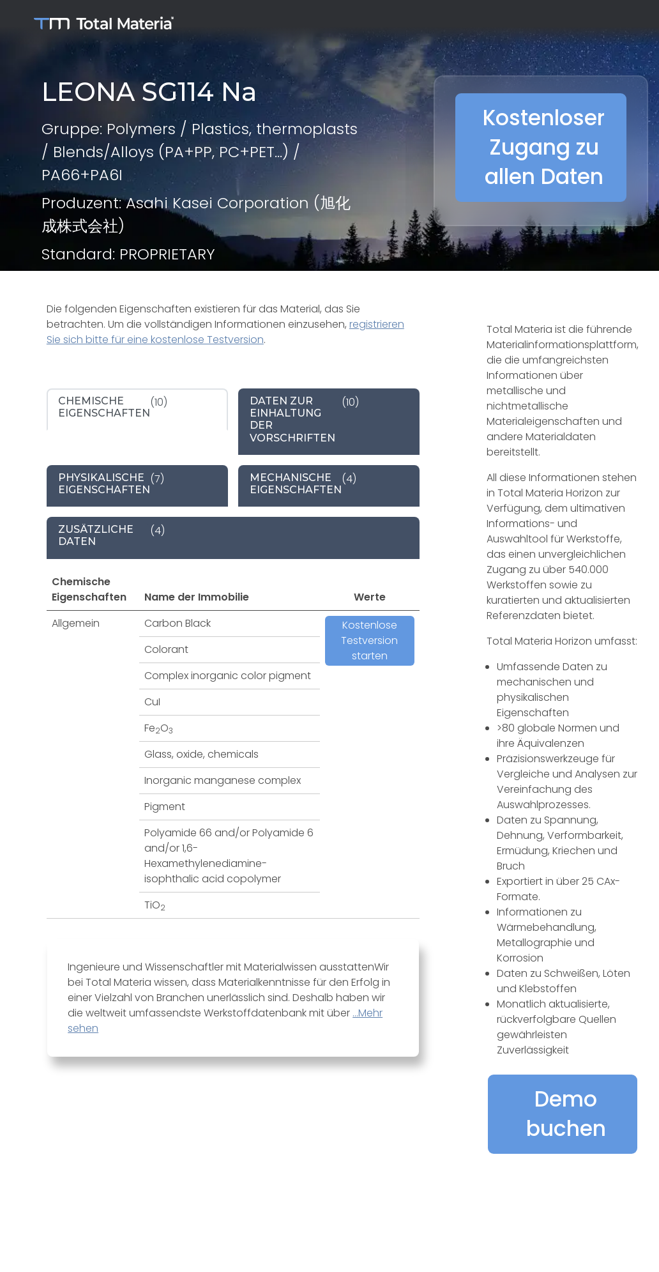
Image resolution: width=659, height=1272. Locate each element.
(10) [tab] (112, 407)
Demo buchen (566, 1114)
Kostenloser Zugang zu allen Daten (544, 147)
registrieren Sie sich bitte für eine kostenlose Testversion (225, 332)
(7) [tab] (111, 483)
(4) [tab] (303, 483)
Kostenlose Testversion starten (369, 640)
